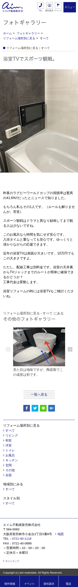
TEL (40, 11)
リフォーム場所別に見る (19, 38)
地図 (60, 534)
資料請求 (49, 11)
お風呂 (10, 455)
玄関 (8, 465)
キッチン (11, 460)
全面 (8, 475)
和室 (8, 440)
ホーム (7, 33)
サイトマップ (12, 561)
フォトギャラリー (28, 33)
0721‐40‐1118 (21, 538)
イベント (58, 11)
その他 (10, 470)
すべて (44, 38)
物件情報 (9, 583)
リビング (11, 435)
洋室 (8, 445)
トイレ (10, 450)
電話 (68, 583)
